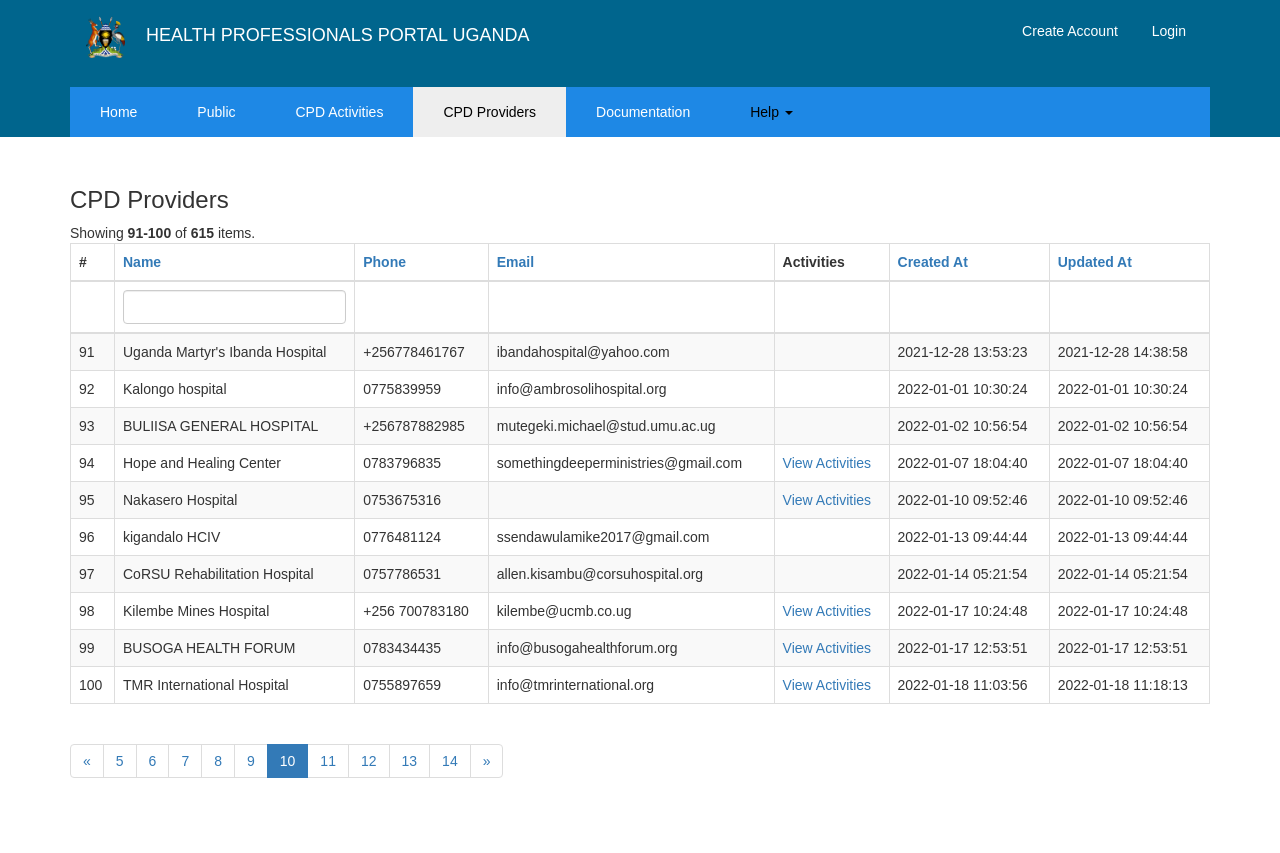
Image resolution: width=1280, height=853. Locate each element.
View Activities (827, 463)
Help (771, 112)
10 (288, 761)
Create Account (1070, 31)
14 (450, 761)
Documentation (643, 112)
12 (369, 761)
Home (118, 112)
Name (142, 262)
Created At (933, 262)
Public (216, 112)
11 (328, 761)
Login (1169, 31)
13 (410, 761)
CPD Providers (489, 112)
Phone (384, 262)
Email (515, 262)
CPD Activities (340, 112)
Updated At (1095, 262)
